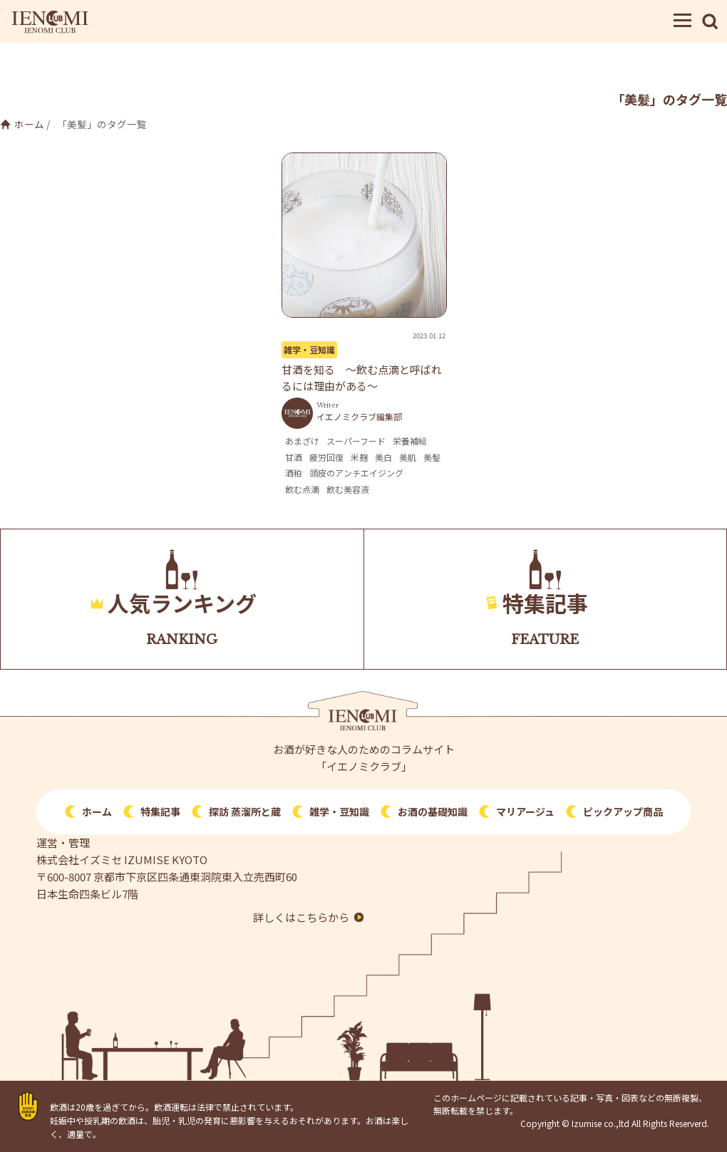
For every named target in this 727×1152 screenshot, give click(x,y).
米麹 (359, 457)
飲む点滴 (302, 489)
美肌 (407, 457)
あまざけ (302, 441)
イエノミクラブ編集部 (359, 416)
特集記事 (160, 811)
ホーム (29, 124)
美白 (383, 457)
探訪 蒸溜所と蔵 (245, 811)
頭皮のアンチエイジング (356, 473)
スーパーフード (356, 441)
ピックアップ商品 (623, 811)
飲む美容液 (347, 489)
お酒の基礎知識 (433, 811)
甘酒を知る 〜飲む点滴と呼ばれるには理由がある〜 (362, 377)
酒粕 (293, 473)
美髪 (431, 457)
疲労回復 (326, 457)
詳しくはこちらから (301, 917)
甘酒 (293, 457)
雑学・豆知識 (309, 349)
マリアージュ (525, 811)
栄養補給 (410, 441)
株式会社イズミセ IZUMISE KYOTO (121, 859)
